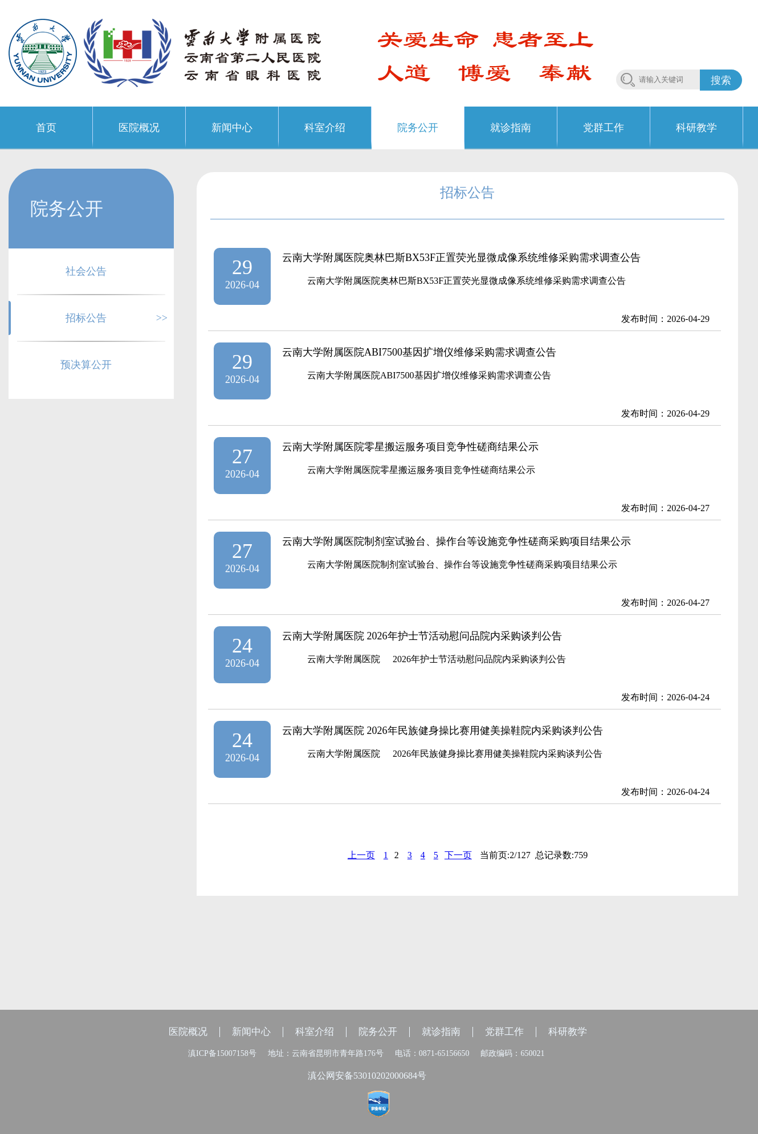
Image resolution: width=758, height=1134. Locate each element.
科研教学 (567, 1031)
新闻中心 (251, 1031)
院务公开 (377, 1031)
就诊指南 (441, 1031)
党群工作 (504, 1031)
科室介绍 (314, 1031)
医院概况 (188, 1031)
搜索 (721, 80)
